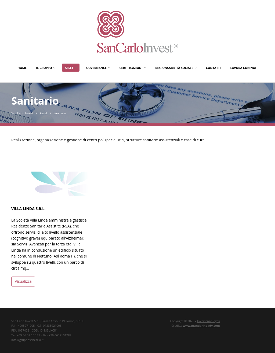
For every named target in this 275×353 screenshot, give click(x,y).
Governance (96, 68)
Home (22, 68)
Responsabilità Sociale (174, 68)
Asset (69, 68)
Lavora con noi (243, 68)
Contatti (213, 68)
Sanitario (60, 113)
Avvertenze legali (208, 321)
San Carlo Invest (22, 113)
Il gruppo (44, 68)
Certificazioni (131, 68)
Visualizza (23, 281)
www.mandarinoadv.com (201, 325)
